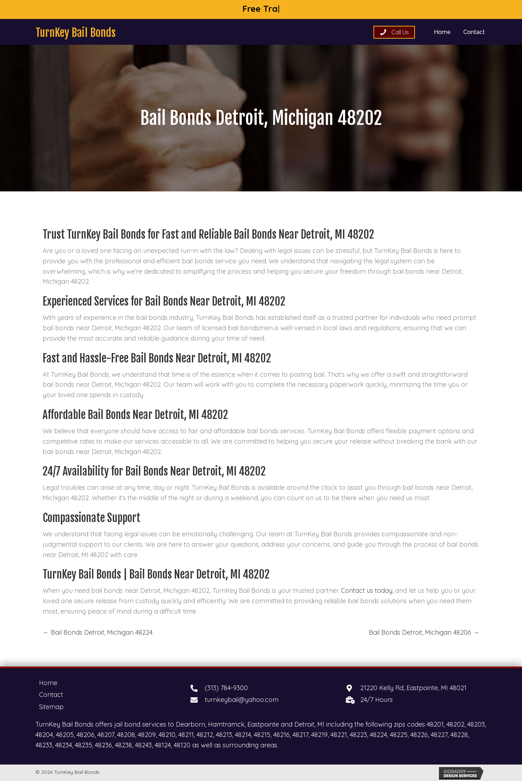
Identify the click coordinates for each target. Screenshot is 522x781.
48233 (43, 745)
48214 (243, 735)
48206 (86, 735)
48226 (419, 735)
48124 (163, 745)
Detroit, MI (309, 724)
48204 (44, 735)
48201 (435, 724)
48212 (205, 735)
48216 (281, 735)
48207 (105, 735)
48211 (186, 735)
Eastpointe (263, 724)
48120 (182, 745)
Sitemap (51, 707)
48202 (455, 724)
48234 (63, 745)
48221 (338, 735)
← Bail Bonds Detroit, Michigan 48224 (98, 632)
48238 (123, 745)
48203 (476, 724)
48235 (83, 745)
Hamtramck (226, 724)
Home (48, 683)
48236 (103, 745)
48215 (262, 735)
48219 (319, 735)
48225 (398, 735)
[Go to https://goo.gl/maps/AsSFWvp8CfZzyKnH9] (416, 688)
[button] (394, 32)
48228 (459, 735)
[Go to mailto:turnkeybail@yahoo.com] (260, 699)
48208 (126, 735)
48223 (358, 735)
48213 (224, 735)
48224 (378, 735)
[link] (442, 31)
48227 (439, 735)
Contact (51, 694)
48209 (147, 735)
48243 (143, 745)
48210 (167, 735)
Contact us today (366, 590)
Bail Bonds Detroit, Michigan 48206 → (424, 632)
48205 (65, 735)
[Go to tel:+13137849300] (260, 688)
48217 (300, 735)
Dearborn (190, 724)
